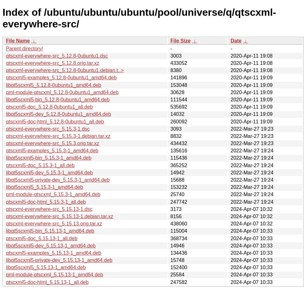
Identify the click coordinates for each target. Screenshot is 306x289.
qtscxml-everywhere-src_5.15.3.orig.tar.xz (52, 143)
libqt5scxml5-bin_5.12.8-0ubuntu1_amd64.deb (58, 99)
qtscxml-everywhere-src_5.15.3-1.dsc (48, 129)
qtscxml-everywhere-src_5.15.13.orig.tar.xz (54, 223)
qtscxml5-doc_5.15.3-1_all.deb (40, 165)
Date (235, 40)
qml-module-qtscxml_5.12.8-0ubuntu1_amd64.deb (62, 92)
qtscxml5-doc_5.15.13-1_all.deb (41, 238)
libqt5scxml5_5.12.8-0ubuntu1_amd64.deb (53, 85)
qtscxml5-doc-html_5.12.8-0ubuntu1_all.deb (55, 121)
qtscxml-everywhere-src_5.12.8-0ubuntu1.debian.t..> (65, 70)
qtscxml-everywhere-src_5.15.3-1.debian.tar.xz (58, 136)
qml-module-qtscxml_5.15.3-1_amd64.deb (53, 194)
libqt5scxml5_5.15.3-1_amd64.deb (44, 187)
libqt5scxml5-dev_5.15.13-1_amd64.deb (51, 245)
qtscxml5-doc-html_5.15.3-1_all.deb (46, 202)
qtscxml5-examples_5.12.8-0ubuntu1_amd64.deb (61, 77)
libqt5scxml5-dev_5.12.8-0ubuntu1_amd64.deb (58, 114)
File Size (180, 40)
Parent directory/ (24, 48)
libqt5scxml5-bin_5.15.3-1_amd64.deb (48, 158)
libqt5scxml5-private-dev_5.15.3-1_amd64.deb (58, 180)
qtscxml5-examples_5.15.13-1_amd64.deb (53, 253)
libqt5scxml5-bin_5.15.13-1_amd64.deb (50, 231)
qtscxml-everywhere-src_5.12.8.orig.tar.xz (52, 63)
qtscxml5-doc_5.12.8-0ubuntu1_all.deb (49, 107)
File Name (18, 40)
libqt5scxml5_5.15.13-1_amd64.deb (46, 267)
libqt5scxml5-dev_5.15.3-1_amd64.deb (49, 172)
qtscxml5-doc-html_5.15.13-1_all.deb (47, 282)
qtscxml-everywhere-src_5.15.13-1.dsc (49, 209)
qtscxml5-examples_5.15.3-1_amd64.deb (52, 150)
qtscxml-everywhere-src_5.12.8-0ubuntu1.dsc (57, 56)
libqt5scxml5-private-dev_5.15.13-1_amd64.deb (59, 260)
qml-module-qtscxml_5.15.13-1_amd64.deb (54, 274)
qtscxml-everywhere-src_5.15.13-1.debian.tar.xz (59, 216)
